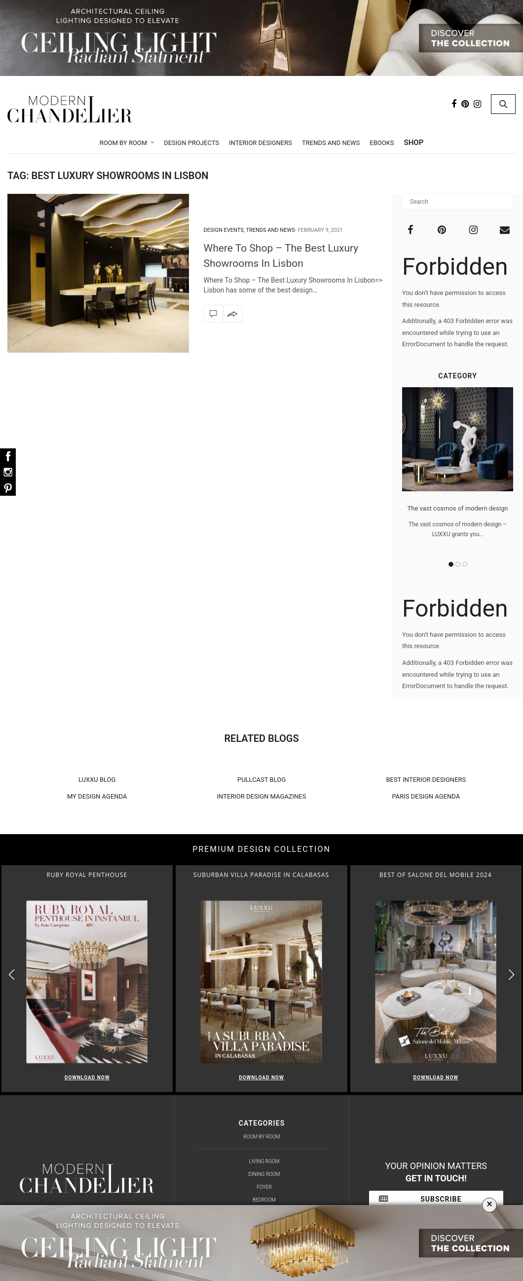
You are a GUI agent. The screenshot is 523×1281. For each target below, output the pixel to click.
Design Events (224, 230)
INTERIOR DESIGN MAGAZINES (261, 796)
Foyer (264, 1187)
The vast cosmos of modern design (458, 508)
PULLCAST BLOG (261, 779)
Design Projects (191, 142)
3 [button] (464, 564)
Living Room (264, 1161)
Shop (414, 142)
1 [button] (450, 564)
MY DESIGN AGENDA (97, 796)
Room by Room (124, 142)
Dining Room (264, 1174)
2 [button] (457, 564)
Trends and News (331, 142)
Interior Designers (260, 142)
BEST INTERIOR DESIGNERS (426, 779)
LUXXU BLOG (97, 779)
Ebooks (382, 142)
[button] (511, 974)
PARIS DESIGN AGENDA (426, 796)
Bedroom (264, 1200)
